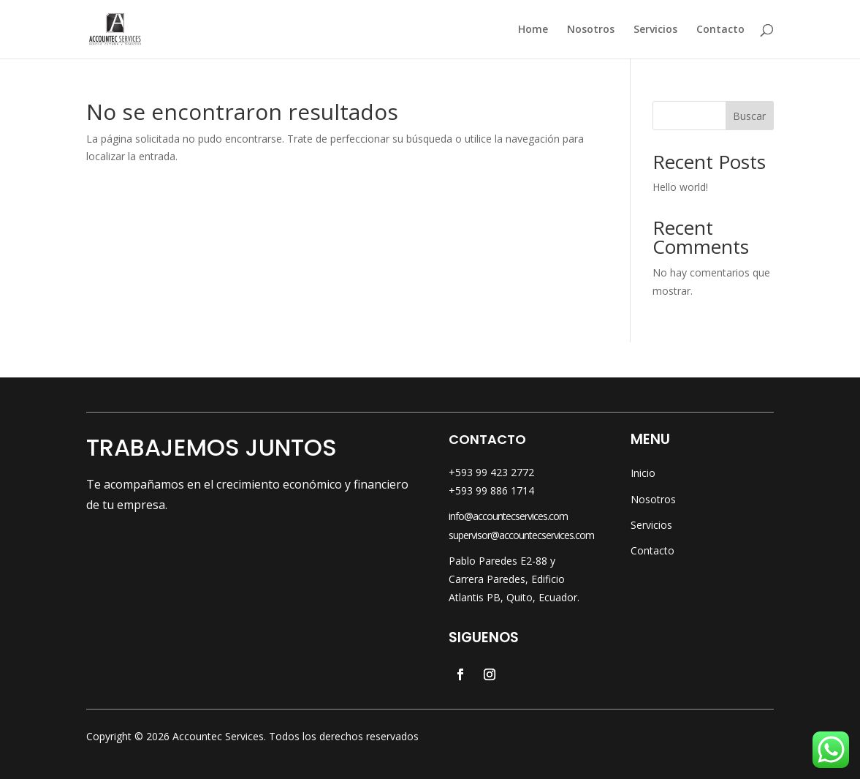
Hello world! (680, 187)
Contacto (720, 30)
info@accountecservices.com (508, 516)
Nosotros (590, 30)
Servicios (655, 30)
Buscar (749, 116)
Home (533, 30)
